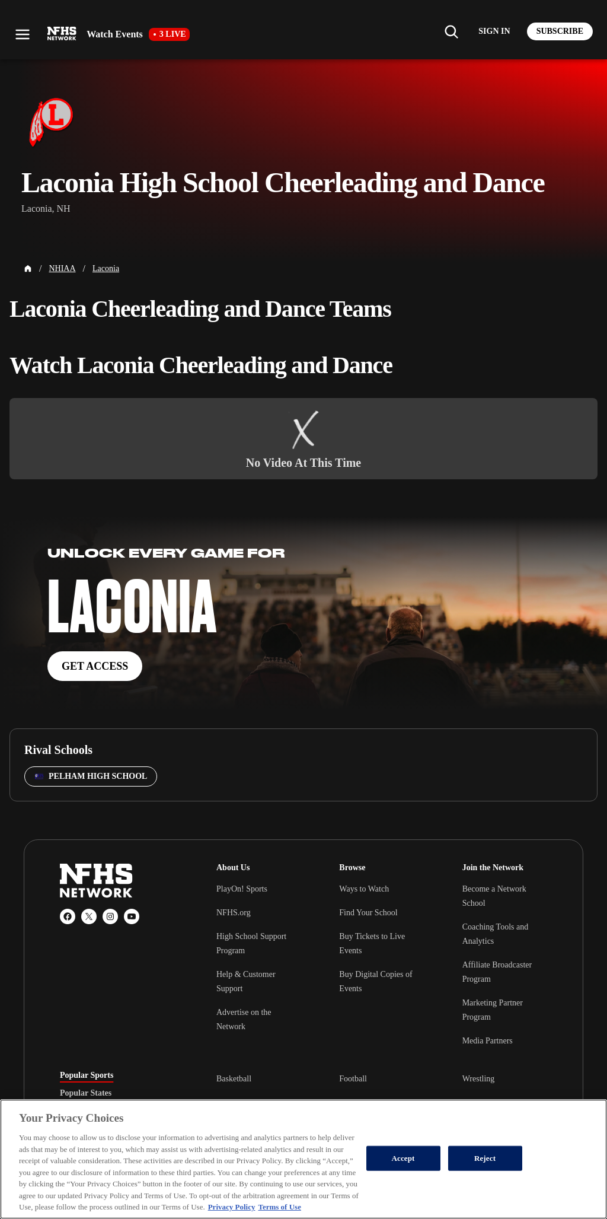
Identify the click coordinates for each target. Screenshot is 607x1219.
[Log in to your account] (494, 31)
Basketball (233, 1078)
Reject (485, 1158)
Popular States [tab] (85, 1093)
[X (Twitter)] (89, 916)
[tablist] (119, 1093)
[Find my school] (451, 31)
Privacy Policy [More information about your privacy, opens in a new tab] (231, 1206)
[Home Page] (27, 269)
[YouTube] (131, 916)
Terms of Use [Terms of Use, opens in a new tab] (279, 1206)
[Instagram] (110, 916)
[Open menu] (22, 34)
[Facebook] (67, 916)
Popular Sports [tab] (86, 1075)
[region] (303, 1159)
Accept (403, 1158)
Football (353, 1078)
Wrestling (478, 1078)
